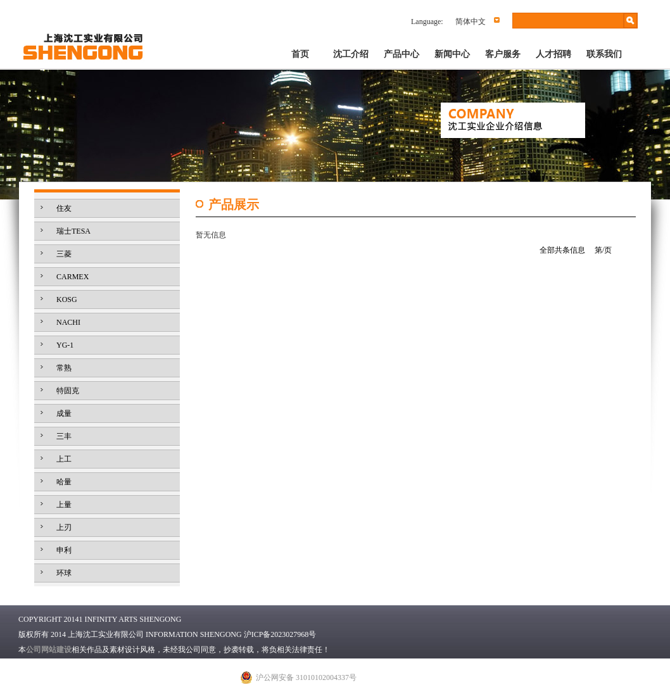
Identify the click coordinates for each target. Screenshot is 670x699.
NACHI (68, 322)
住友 (64, 208)
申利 (64, 550)
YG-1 (64, 345)
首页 (300, 54)
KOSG (66, 299)
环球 (64, 573)
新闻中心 (452, 54)
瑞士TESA (73, 231)
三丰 (64, 436)
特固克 (67, 390)
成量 (64, 413)
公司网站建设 (49, 649)
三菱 (64, 253)
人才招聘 (553, 54)
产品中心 (401, 54)
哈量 (64, 481)
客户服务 (503, 54)
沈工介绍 (351, 54)
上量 (64, 504)
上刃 (64, 527)
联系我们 (604, 54)
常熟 (64, 367)
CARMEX (72, 276)
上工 (64, 459)
